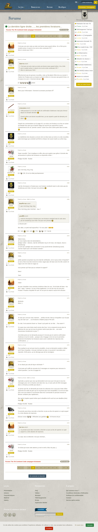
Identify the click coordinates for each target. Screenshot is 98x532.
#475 (68, 345)
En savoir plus (79, 525)
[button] (77, 2)
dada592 (11, 140)
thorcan (11, 93)
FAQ (36, 490)
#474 (68, 314)
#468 (68, 182)
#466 (68, 150)
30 (56, 36)
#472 (68, 279)
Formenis (11, 259)
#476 (68, 361)
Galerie (6, 500)
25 (37, 36)
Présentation (8, 490)
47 (64, 36)
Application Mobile (41, 502)
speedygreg (22, 108)
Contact (68, 498)
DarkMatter (11, 173)
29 (52, 36)
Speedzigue (11, 242)
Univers (6, 493)
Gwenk (11, 205)
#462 (68, 59)
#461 (68, 43)
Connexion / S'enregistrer (86, 7)
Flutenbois (11, 110)
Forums (49, 7)
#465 (68, 133)
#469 (68, 199)
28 (49, 36)
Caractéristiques (9, 495)
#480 (68, 444)
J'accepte (90, 525)
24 (33, 36)
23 (29, 36)
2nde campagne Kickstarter (33, 30)
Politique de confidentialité (74, 495)
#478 (68, 408)
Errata (37, 500)
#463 (68, 87)
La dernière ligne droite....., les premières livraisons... (33, 26)
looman (11, 156)
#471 (68, 252)
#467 (68, 166)
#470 (68, 235)
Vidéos (37, 493)
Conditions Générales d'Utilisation (77, 493)
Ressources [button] (36, 7)
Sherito (11, 49)
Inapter (11, 412)
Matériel (6, 498)
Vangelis (11, 65)
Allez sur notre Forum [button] (83, 84)
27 (45, 36)
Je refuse (49, 528)
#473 (68, 298)
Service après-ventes (73, 500)
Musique (38, 495)
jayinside (11, 321)
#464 (68, 103)
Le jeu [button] (21, 7)
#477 (68, 377)
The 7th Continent (17, 30)
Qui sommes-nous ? (72, 490)
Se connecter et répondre (37, 476)
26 (41, 36)
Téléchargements (40, 498)
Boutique (62, 7)
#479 (68, 423)
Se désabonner (39, 516)
